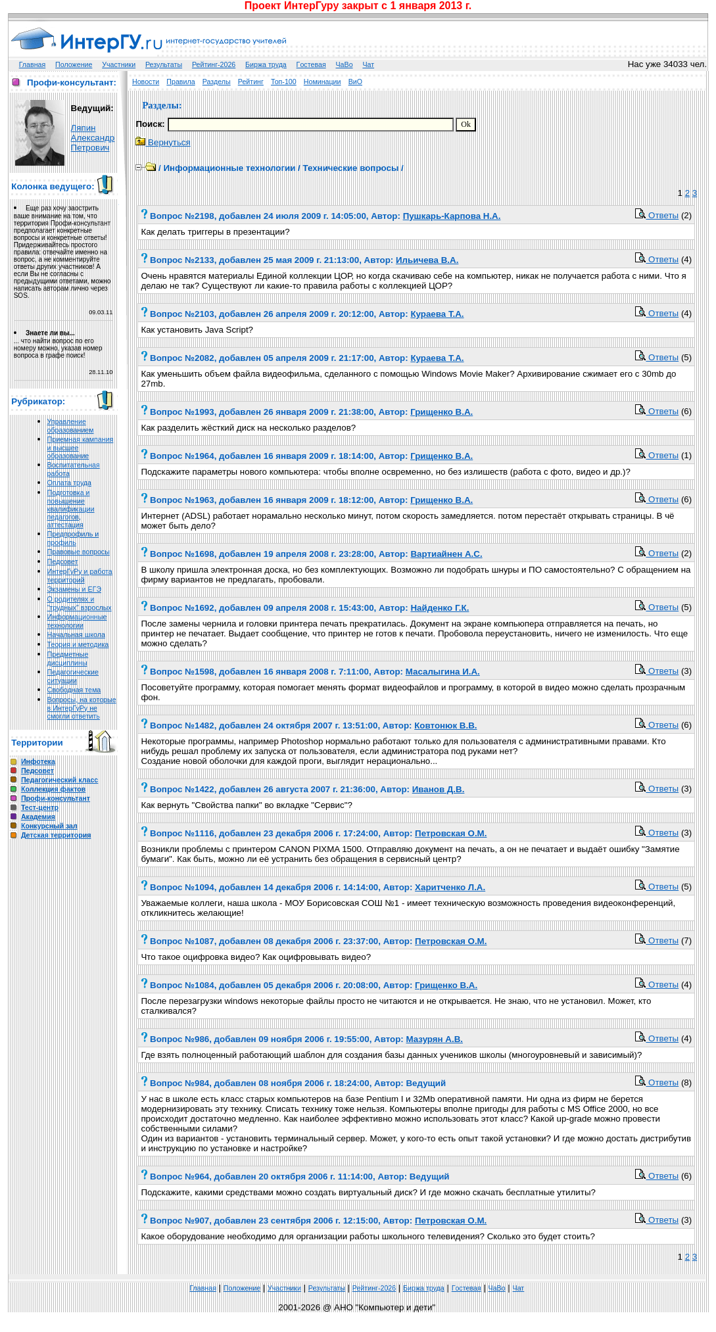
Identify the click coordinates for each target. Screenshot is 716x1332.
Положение (73, 64)
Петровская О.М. (451, 833)
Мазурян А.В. (435, 1039)
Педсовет (62, 561)
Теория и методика (78, 644)
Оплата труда (69, 483)
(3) (686, 671)
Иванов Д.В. (438, 789)
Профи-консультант (55, 798)
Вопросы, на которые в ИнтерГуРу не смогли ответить (81, 708)
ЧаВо (344, 64)
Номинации (322, 81)
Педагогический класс (59, 780)
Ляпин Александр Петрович (93, 138)
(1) (686, 455)
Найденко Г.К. (439, 608)
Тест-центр (40, 807)
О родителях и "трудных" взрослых (79, 603)
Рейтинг (251, 81)
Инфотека (38, 761)
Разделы (217, 81)
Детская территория (56, 835)
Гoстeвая (311, 64)
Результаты (163, 64)
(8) (686, 1082)
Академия (38, 817)
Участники (118, 64)
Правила (180, 81)
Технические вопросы (350, 168)
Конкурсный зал (49, 826)
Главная (32, 64)
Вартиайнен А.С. (446, 554)
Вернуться (162, 142)
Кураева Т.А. (437, 314)
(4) (686, 259)
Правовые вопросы (78, 552)
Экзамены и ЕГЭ (74, 589)
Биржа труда (266, 64)
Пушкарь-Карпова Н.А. (452, 216)
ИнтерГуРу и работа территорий (79, 575)
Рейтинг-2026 (213, 64)
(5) (686, 357)
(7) (686, 940)
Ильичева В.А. (427, 260)
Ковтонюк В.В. (445, 725)
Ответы (657, 215)
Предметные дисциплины (68, 658)
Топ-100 (284, 81)
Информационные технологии (77, 621)
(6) (686, 411)
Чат (368, 64)
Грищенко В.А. (441, 412)
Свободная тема (74, 690)
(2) (686, 215)
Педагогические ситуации (73, 676)
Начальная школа (76, 634)
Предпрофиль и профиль (73, 538)
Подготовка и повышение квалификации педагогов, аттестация (71, 508)
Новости (145, 81)
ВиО (355, 81)
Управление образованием (70, 425)
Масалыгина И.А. (443, 672)
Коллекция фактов (53, 789)
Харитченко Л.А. (450, 887)
